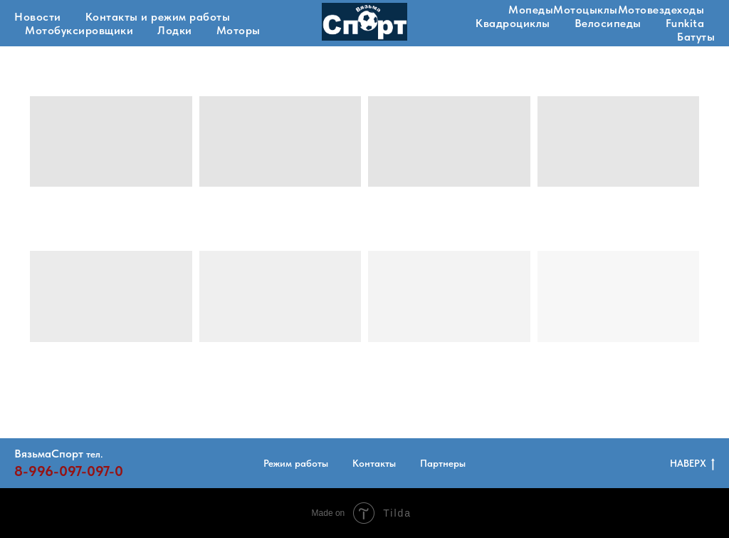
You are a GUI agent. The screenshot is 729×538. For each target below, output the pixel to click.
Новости (37, 17)
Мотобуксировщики (79, 30)
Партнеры (443, 463)
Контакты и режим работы (158, 17)
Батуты (696, 36)
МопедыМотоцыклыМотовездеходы (606, 9)
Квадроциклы (513, 23)
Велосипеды (608, 23)
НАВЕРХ (692, 463)
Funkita (685, 23)
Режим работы (295, 463)
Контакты (374, 463)
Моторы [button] (238, 30)
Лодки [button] (174, 30)
